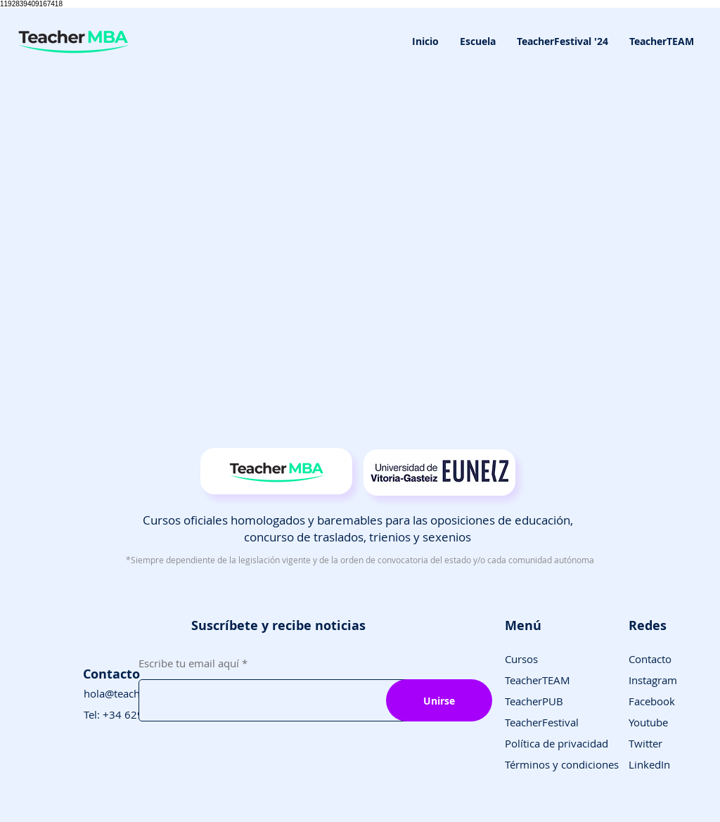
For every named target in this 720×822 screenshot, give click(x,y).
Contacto (650, 659)
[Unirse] (439, 700)
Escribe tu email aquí (189, 663)
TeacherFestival (542, 722)
